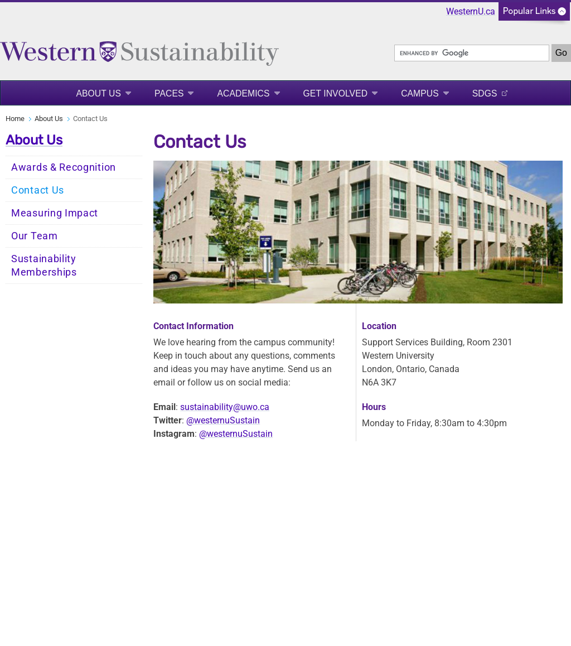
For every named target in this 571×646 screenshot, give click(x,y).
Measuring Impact (54, 213)
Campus (420, 93)
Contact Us (37, 190)
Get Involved (335, 93)
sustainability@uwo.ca (224, 407)
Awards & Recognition (63, 167)
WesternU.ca (470, 11)
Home (15, 118)
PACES (168, 93)
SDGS (484, 93)
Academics (243, 93)
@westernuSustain (223, 420)
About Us (98, 93)
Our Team (34, 236)
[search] (471, 53)
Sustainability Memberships (44, 265)
